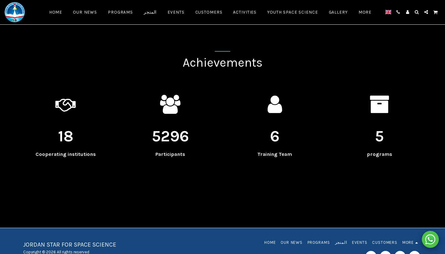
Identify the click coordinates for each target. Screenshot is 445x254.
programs (379, 154)
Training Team (274, 154)
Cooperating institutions (66, 154)
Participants (170, 154)
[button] (398, 12)
